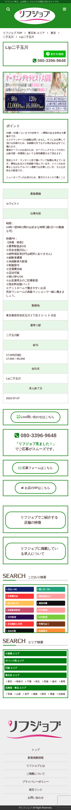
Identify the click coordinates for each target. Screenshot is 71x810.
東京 (9, 681)
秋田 (43, 694)
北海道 (61, 694)
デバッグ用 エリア (14, 660)
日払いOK (11, 589)
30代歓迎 (11, 617)
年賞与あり (43, 624)
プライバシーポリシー (35, 781)
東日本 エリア (12, 675)
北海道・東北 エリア (15, 687)
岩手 (26, 694)
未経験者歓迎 (13, 610)
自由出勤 (11, 631)
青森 (51, 694)
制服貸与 (42, 631)
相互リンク (35, 789)
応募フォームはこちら (35, 468)
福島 (34, 694)
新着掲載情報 (36, 757)
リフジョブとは (35, 765)
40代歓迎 (42, 617)
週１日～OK (43, 589)
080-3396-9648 (51, 60)
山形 (18, 694)
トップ (36, 749)
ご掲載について (35, 773)
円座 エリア (11, 668)
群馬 (62, 681)
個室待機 (42, 603)
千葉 (28, 681)
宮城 (9, 694)
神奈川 (19, 681)
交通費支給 (12, 596)
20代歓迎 (42, 610)
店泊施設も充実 (14, 624)
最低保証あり (44, 596)
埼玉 (37, 681)
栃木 (54, 681)
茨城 (45, 681)
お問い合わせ (36, 797)
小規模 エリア (12, 653)
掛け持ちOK (12, 603)
